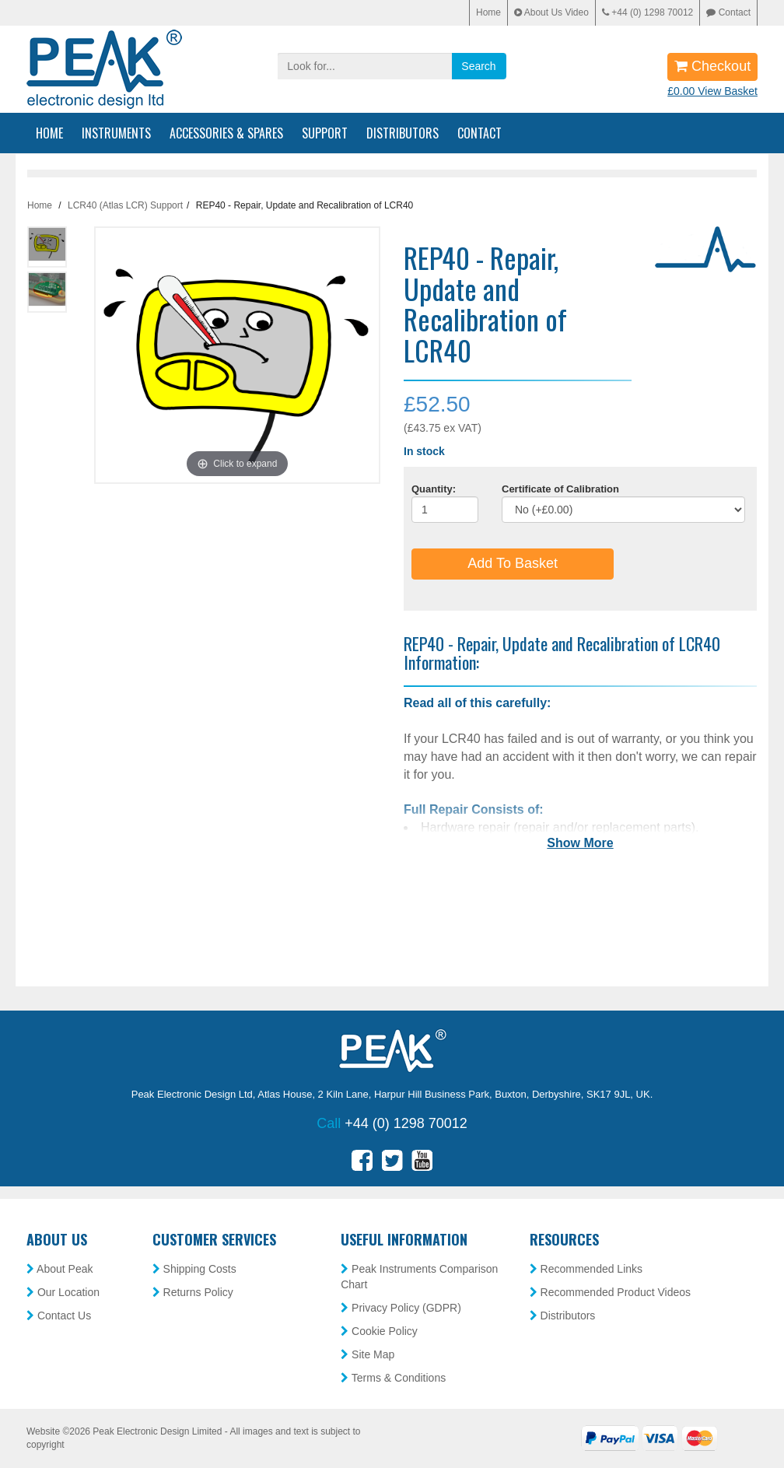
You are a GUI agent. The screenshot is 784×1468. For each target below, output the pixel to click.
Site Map (367, 1354)
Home (488, 12)
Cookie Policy (379, 1331)
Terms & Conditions (393, 1378)
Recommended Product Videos (610, 1292)
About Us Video (551, 12)
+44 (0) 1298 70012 (647, 12)
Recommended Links (586, 1269)
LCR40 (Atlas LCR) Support (125, 205)
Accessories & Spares (226, 133)
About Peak (59, 1269)
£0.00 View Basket (712, 91)
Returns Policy (192, 1292)
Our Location (63, 1292)
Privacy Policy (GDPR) (401, 1308)
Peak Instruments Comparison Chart (419, 1277)
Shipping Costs (194, 1269)
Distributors (402, 133)
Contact (728, 12)
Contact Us (58, 1315)
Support (325, 133)
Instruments (116, 133)
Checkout (712, 66)
